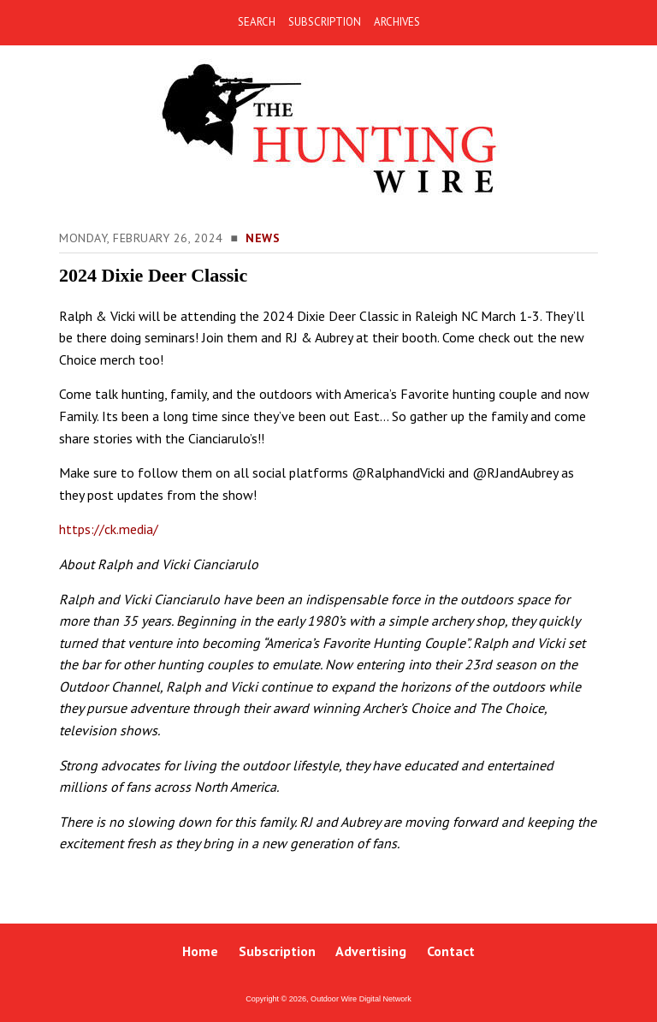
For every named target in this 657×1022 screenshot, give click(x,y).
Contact (451, 951)
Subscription (277, 951)
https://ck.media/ (108, 529)
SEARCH (256, 22)
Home (200, 951)
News (263, 238)
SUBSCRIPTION (324, 22)
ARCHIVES (397, 22)
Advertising (370, 951)
